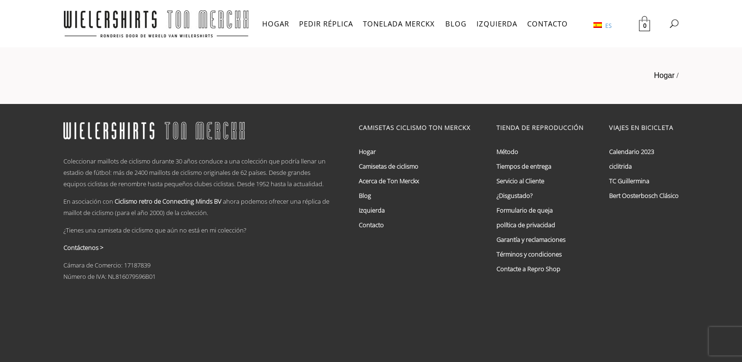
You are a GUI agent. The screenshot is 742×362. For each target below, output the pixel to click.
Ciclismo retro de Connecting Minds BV (168, 201)
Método (507, 151)
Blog (365, 195)
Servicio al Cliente (520, 181)
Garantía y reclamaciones (530, 239)
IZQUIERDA (497, 23)
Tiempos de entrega (523, 166)
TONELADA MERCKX (399, 23)
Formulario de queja (524, 210)
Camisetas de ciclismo (388, 166)
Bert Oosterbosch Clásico (644, 195)
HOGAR (275, 23)
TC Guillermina (629, 181)
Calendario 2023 (631, 151)
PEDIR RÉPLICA (326, 23)
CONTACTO (547, 23)
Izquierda (372, 210)
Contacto (371, 225)
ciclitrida (620, 166)
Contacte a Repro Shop (528, 269)
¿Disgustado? (514, 195)
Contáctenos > (83, 247)
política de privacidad (525, 225)
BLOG (456, 23)
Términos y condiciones (529, 254)
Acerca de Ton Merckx (389, 181)
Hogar (664, 75)
